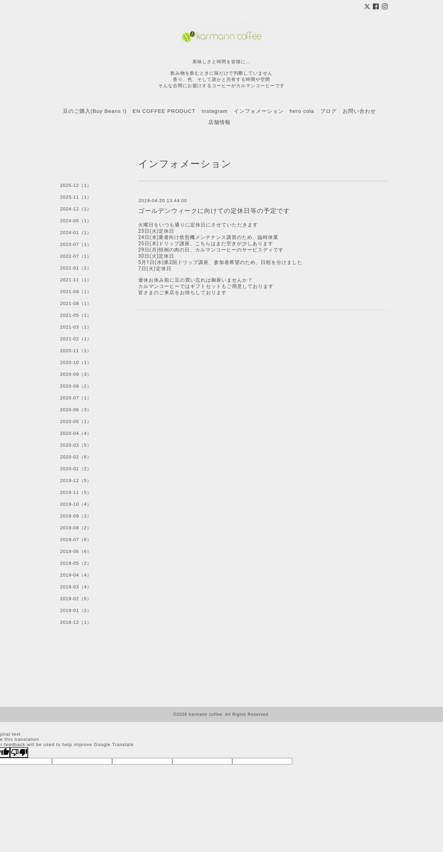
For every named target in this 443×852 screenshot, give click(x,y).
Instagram (214, 111)
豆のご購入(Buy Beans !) (95, 111)
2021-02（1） (76, 338)
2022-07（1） (76, 256)
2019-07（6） (76, 539)
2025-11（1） (76, 197)
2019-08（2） (76, 527)
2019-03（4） (76, 586)
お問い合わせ (359, 111)
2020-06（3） (76, 409)
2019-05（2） (76, 563)
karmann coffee (206, 714)
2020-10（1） (76, 362)
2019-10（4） (76, 504)
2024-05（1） (76, 220)
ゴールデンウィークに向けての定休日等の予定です (214, 210)
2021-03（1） (76, 327)
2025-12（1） (76, 185)
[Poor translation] (19, 752)
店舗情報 (219, 122)
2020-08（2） (76, 386)
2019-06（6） (76, 551)
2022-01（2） (76, 268)
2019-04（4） (76, 575)
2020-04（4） (76, 433)
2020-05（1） (76, 421)
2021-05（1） (76, 315)
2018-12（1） (76, 622)
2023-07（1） (76, 244)
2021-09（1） (76, 291)
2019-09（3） (76, 516)
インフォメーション (259, 111)
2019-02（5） (76, 598)
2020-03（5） (76, 445)
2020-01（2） (76, 468)
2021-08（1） (76, 303)
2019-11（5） (76, 492)
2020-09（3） (76, 374)
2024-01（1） (76, 232)
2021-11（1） (76, 279)
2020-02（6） (76, 457)
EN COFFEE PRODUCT (164, 111)
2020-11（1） (76, 350)
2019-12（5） (76, 480)
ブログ (328, 111)
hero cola (302, 111)
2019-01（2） (76, 610)
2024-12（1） (76, 209)
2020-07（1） (76, 397)
